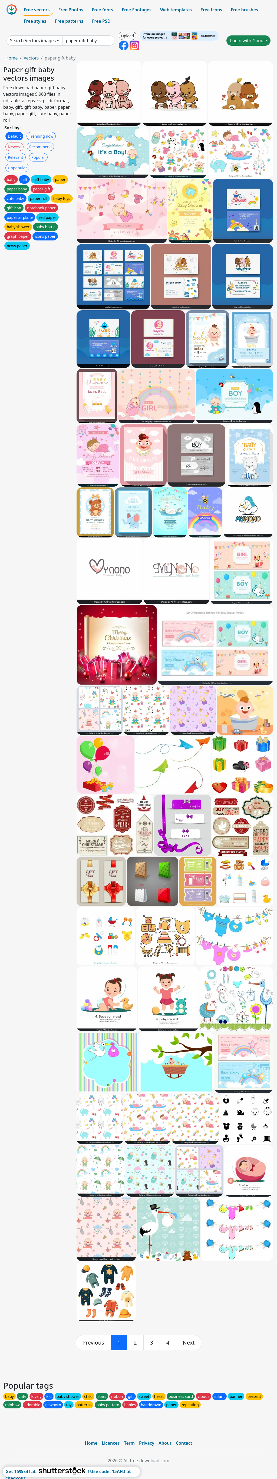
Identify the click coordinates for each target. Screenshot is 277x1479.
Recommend (40, 146)
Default (14, 136)
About (165, 1443)
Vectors (31, 58)
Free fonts (102, 10)
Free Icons (211, 10)
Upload (127, 35)
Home (11, 58)
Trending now (41, 136)
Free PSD (101, 21)
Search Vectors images (33, 41)
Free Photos (70, 10)
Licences (111, 1443)
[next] (189, 1342)
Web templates (176, 10)
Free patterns (69, 21)
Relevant (15, 157)
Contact (184, 1443)
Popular (38, 157)
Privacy (146, 1443)
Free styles (35, 21)
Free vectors (37, 10)
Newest (14, 146)
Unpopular (17, 167)
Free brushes (244, 10)
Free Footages (136, 10)
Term (129, 1443)
